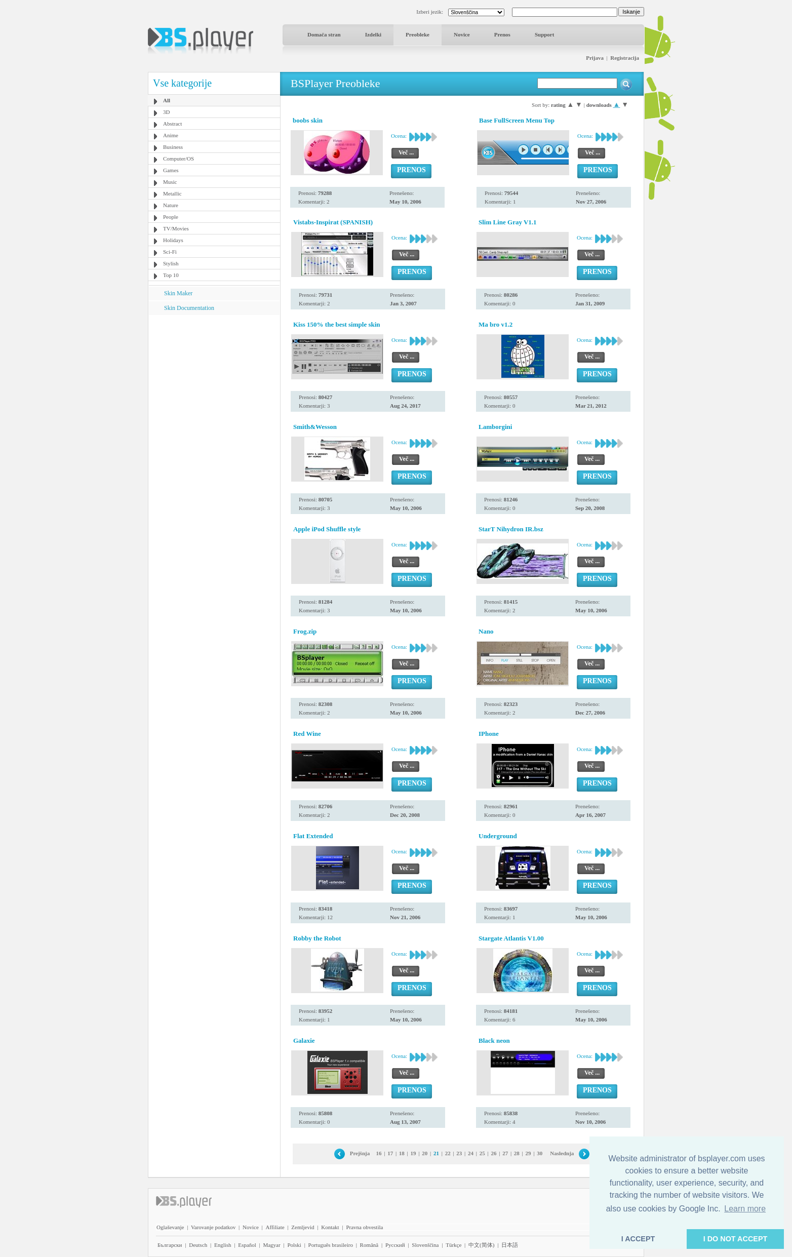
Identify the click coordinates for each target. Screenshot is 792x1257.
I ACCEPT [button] (638, 1239)
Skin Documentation (189, 307)
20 (424, 1153)
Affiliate (275, 1227)
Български (169, 1245)
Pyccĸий (395, 1245)
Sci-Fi (170, 252)
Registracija (624, 58)
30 (539, 1153)
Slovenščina (425, 1245)
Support (545, 34)
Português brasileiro (330, 1245)
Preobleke (417, 34)
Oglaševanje (170, 1227)
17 (390, 1153)
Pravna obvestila (364, 1227)
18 (402, 1153)
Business (173, 147)
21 (436, 1153)
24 (470, 1153)
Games (171, 170)
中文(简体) (481, 1245)
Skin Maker (178, 293)
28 (517, 1153)
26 (493, 1153)
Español (247, 1245)
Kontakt (330, 1227)
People (170, 217)
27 (505, 1153)
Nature (170, 205)
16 (378, 1153)
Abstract (172, 124)
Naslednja (562, 1153)
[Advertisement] (214, 378)
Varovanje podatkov (213, 1227)
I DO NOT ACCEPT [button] (735, 1239)
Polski (294, 1245)
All (166, 100)
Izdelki (373, 34)
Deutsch (198, 1245)
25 (482, 1153)
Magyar (271, 1245)
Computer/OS (178, 158)
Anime (170, 135)
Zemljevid (302, 1227)
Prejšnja (360, 1153)
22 (448, 1153)
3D (166, 112)
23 (459, 1153)
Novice (462, 34)
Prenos (502, 34)
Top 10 (171, 275)
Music (170, 182)
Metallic (172, 193)
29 (528, 1153)
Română (369, 1245)
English (222, 1245)
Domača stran (324, 34)
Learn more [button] (745, 1208)
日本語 (509, 1245)
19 (413, 1153)
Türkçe (453, 1245)
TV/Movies (176, 228)
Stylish (171, 263)
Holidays (173, 240)
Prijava (595, 58)
